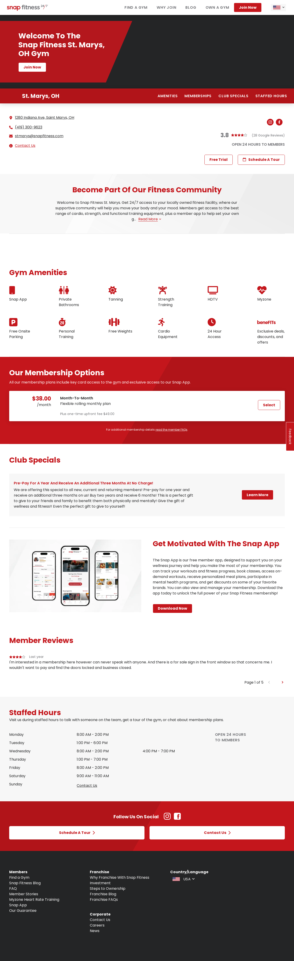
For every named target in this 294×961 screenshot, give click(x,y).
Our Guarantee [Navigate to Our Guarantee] (23, 910)
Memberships (198, 96)
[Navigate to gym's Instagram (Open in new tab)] (271, 122)
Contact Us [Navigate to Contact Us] (100, 919)
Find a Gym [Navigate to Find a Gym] (19, 877)
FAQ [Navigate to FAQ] (13, 888)
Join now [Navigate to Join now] (248, 7)
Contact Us (25, 145)
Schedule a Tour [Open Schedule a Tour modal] (77, 832)
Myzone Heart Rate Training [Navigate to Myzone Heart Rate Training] (34, 899)
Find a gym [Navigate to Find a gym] (135, 7)
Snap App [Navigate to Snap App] (18, 905)
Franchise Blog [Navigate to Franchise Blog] (103, 894)
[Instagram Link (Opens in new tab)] (167, 818)
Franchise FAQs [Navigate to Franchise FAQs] (104, 899)
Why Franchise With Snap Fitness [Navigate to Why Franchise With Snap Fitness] (119, 877)
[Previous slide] (269, 682)
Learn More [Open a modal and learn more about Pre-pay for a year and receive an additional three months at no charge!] (257, 495)
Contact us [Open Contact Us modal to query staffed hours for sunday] (87, 785)
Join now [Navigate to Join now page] (32, 67)
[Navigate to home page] (27, 9)
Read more (149, 219)
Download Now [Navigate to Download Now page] (172, 608)
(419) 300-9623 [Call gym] (28, 127)
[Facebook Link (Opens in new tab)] (177, 818)
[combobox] (278, 7)
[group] (147, 667)
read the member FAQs (171, 430)
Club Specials (233, 96)
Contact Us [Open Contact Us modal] (217, 832)
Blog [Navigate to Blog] (190, 7)
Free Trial (218, 159)
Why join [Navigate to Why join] (166, 7)
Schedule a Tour (261, 159)
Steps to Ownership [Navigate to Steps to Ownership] (107, 888)
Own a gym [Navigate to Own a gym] (217, 7)
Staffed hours (271, 96)
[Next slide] (282, 682)
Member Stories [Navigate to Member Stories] (23, 894)
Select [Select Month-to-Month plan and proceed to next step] (269, 405)
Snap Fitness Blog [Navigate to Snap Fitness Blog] (25, 883)
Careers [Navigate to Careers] (97, 925)
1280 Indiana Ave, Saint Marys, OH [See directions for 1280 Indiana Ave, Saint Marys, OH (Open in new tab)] (44, 117)
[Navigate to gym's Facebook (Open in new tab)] (280, 122)
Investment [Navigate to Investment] (100, 883)
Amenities (168, 96)
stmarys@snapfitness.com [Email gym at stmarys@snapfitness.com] (39, 136)
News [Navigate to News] (94, 930)
